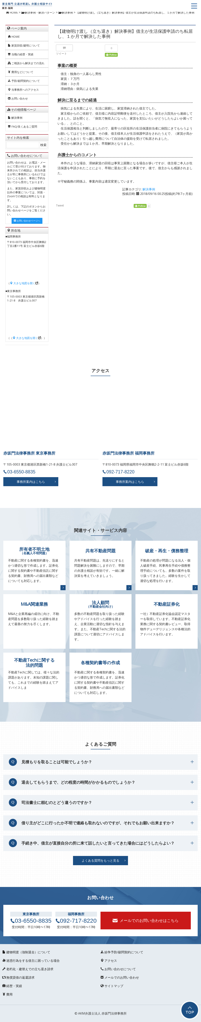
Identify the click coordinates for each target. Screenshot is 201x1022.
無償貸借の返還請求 (18, 977)
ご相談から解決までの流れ (26, 63)
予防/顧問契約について (24, 81)
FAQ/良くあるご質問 (22, 126)
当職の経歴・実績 (20, 54)
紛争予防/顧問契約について (121, 952)
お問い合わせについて (118, 969)
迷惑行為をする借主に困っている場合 (31, 960)
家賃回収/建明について (24, 45)
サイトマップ (111, 986)
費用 (7, 994)
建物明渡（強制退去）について (26, 952)
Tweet (60, 205)
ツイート (61, 53)
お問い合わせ (18, 98)
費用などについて (20, 72)
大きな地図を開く (22, 283)
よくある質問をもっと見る (100, 860)
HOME (14, 36)
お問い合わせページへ (27, 220)
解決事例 (15, 118)
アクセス (108, 960)
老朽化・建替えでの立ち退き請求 (27, 969)
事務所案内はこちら (31, 481)
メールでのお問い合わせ (119, 977)
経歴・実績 (12, 986)
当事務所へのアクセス (23, 89)
